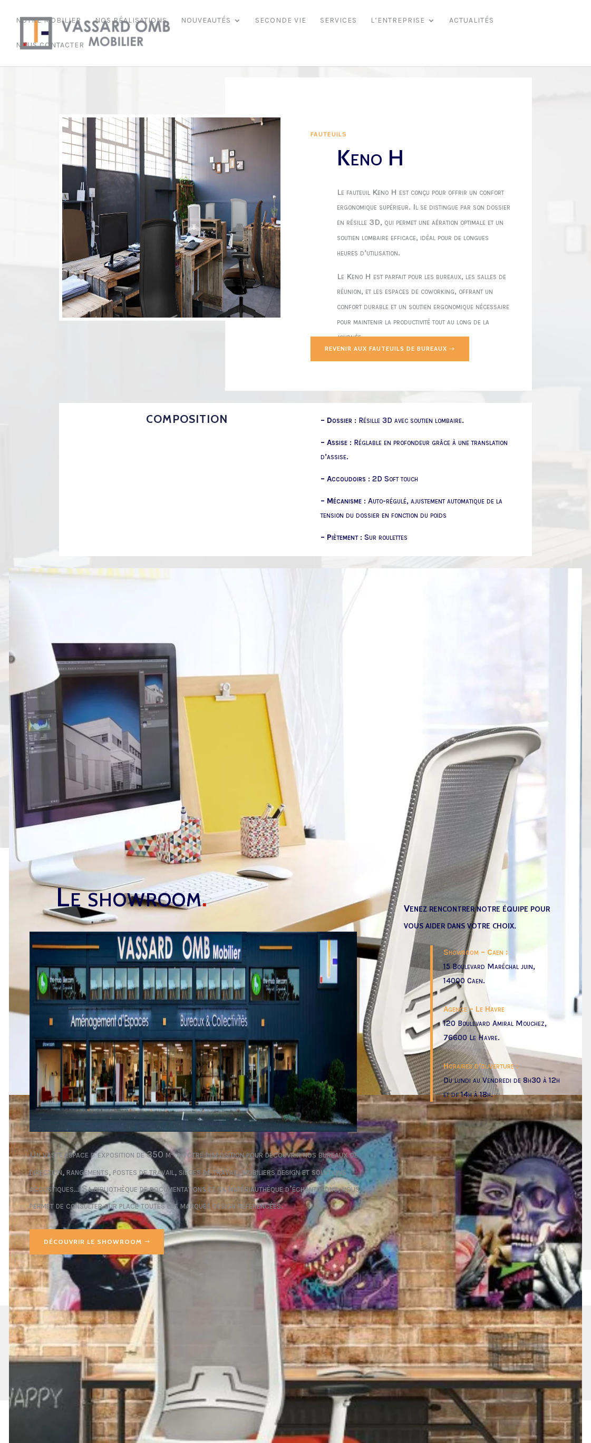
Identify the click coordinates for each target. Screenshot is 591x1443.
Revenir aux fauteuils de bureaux (391, 349)
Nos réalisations (131, 21)
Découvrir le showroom (93, 1242)
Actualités (471, 21)
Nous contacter (50, 46)
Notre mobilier (48, 21)
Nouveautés (206, 21)
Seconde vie (280, 21)
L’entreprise (398, 21)
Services (338, 21)
